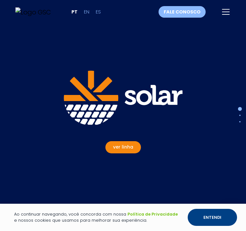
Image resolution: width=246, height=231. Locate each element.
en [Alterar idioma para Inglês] (86, 12)
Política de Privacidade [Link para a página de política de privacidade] (152, 214)
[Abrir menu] (226, 12)
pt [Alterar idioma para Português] (74, 12)
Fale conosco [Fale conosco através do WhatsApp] (182, 12)
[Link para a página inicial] (33, 12)
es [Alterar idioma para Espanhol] (98, 12)
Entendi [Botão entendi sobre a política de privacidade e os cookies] (212, 217)
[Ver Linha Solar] (123, 109)
